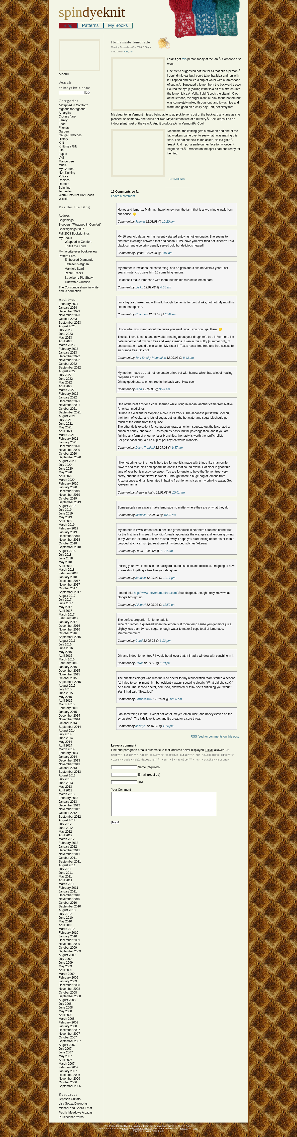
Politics (63, 176)
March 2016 (67, 659)
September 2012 (70, 816)
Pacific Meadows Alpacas (76, 1112)
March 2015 (67, 704)
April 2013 (65, 790)
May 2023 (65, 337)
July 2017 (65, 599)
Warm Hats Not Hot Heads (76, 195)
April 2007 (65, 1060)
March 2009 (67, 974)
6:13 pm (165, 640)
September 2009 (70, 951)
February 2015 (68, 708)
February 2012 (68, 843)
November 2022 (69, 360)
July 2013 (65, 779)
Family (63, 120)
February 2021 (68, 438)
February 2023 (68, 349)
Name (142, 767)
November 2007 (69, 1033)
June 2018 (66, 558)
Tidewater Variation (77, 282)
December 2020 (69, 446)
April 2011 (65, 880)
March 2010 (67, 929)
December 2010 (69, 895)
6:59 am (170, 314)
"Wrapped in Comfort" (73, 105)
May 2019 (65, 517)
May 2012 (65, 831)
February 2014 (68, 753)
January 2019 (68, 532)
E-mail (142, 774)
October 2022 (68, 364)
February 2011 (68, 887)
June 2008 (66, 1007)
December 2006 (69, 1075)
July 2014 (65, 734)
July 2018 (65, 554)
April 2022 (65, 386)
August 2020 (67, 461)
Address (64, 215)
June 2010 (66, 917)
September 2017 (70, 592)
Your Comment (121, 789)
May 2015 (65, 697)
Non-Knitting (67, 172)
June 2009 (66, 962)
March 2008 (67, 1018)
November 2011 (69, 854)
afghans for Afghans (72, 109)
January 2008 (68, 1026)
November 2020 (69, 450)
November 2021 (69, 405)
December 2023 (69, 311)
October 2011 (68, 858)
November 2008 (69, 989)
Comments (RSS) (142, 1128)
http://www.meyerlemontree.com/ (156, 593)
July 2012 (65, 824)
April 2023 (65, 341)
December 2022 (69, 356)
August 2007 (67, 1045)
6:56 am (165, 287)
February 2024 (68, 304)
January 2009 (68, 981)
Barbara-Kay (143, 699)
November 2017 (69, 584)
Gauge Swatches (70, 135)
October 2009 (68, 947)
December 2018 (69, 536)
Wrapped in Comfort (78, 242)
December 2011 (69, 850)
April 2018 (65, 566)
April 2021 (65, 431)
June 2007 (66, 1052)
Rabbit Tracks (74, 273)
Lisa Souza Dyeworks (73, 1103)
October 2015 (68, 678)
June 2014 (66, 738)
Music (63, 165)
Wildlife (64, 199)
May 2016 (65, 652)
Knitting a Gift (68, 146)
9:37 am (177, 447)
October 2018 (68, 543)
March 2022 (67, 390)
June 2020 (66, 468)
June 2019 (66, 513)
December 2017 (69, 581)
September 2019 (70, 502)
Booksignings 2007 (71, 229)
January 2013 (68, 801)
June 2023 (66, 334)
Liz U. (139, 287)
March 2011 (67, 884)
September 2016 (70, 637)
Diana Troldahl (145, 447)
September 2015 (70, 682)
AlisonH (140, 605)
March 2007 (67, 1063)
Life (61, 150)
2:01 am (167, 253)
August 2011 (67, 865)
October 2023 (68, 319)
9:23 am (164, 389)
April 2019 (65, 521)
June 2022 (66, 378)
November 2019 (69, 495)
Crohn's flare (67, 116)
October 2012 (68, 813)
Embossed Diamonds (79, 259)
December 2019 (69, 491)
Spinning (65, 187)
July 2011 (65, 869)
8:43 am (188, 358)
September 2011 (70, 861)
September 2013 (70, 771)
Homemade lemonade (130, 42)
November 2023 (69, 315)
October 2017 (68, 588)
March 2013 (67, 794)
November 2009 (69, 944)
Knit (61, 142)
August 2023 (67, 326)
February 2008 (68, 1022)
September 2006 (70, 1086)
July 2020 (65, 465)
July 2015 (65, 689)
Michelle (140, 515)
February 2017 (68, 618)
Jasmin (140, 221)
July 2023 (65, 330)
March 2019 (67, 524)
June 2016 (66, 648)
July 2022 (65, 375)
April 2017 (65, 611)
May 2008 (65, 1011)
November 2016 (69, 629)
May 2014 (65, 742)
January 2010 (68, 936)
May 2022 (65, 382)
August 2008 (67, 1000)
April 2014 (65, 745)
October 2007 (68, 1037)
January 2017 (68, 622)
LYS (61, 157)
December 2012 (69, 805)
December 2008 (69, 985)
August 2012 (67, 820)
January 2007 (68, 1071)
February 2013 (68, 798)
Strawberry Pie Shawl (79, 277)
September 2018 (70, 547)
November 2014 (69, 719)
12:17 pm (169, 578)
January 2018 (68, 577)
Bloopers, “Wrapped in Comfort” (80, 224)
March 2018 (67, 569)
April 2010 (65, 925)
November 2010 (69, 899)
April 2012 (65, 835)
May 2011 (65, 876)
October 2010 (68, 902)
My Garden (66, 169)
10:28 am (170, 515)
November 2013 (69, 764)
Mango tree (66, 161)
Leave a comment (123, 196)
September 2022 (70, 367)
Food (62, 124)
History (63, 139)
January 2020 (68, 487)
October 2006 (68, 1082)
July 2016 (65, 644)
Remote (64, 184)
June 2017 (66, 603)
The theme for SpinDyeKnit (118, 1126)
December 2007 (69, 1030)
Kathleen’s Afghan (77, 264)
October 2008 (68, 992)
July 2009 (65, 959)
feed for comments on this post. (215, 736)
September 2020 (70, 457)
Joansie (140, 578)
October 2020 (68, 453)
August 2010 (67, 910)
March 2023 (67, 345)
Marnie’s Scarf (74, 268)
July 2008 (65, 1004)
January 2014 (68, 756)
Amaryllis (65, 113)
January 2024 (68, 307)
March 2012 (67, 839)
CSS (195, 1128)
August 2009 (67, 955)
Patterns (90, 25)
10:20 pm (168, 221)
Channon (141, 314)
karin (138, 389)
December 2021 (69, 401)
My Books (118, 25)
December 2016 (69, 626)
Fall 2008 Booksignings (74, 233)
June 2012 (66, 828)
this (184, 59)
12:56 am (175, 699)
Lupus (63, 154)
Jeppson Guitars (70, 1099)
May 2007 (65, 1056)
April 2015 (65, 700)
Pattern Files (67, 256)
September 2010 (70, 906)
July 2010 (65, 914)
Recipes (64, 180)
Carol (139, 640)
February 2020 (68, 483)
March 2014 (67, 749)
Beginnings (66, 220)
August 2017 (67, 596)
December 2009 (69, 940)
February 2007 (68, 1067)
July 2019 (65, 509)
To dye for (65, 191)
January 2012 (68, 846)
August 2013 (67, 775)
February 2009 (68, 977)
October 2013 (68, 768)
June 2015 (66, 693)
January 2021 (68, 442)
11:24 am (166, 551)
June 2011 (66, 873)
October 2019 (68, 498)
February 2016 (68, 663)
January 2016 (68, 667)
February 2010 (68, 932)
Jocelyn (140, 726)
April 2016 (65, 655)
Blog (68, 25)
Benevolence (160, 1126)
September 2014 (70, 727)
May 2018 (65, 562)
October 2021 (68, 408)
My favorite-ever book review (78, 251)
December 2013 (69, 760)
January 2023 (68, 352)
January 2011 (68, 891)
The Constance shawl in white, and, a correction (79, 289)
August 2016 (67, 640)
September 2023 (70, 322)
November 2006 (69, 1078)
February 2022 (68, 393)
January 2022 (68, 397)
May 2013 (65, 786)
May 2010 (65, 921)
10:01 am (178, 492)
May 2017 (65, 607)
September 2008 (70, 996)
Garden (64, 131)
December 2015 (69, 670)
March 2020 (67, 480)
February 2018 (68, 573)
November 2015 (69, 674)
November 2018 (69, 539)
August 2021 (67, 416)
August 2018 (67, 551)
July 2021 (65, 420)
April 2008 (65, 1015)
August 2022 (67, 371)
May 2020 (65, 472)
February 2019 (68, 528)
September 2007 (70, 1041)
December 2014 (69, 715)
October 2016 (68, 633)
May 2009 (65, 966)
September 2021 (70, 412)
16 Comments (177, 179)
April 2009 (65, 970)
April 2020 (65, 476)
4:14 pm (168, 726)
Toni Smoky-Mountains (150, 358)
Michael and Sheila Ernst (75, 1108)
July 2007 (65, 1048)
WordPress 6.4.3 (154, 1131)
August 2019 (67, 506)
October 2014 (68, 723)
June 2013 (66, 783)
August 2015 (67, 685)
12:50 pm (169, 605)
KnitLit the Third (75, 246)
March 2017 (67, 614)
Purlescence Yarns (71, 1117)
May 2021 (65, 427)
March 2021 (67, 435)
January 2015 (68, 712)
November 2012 (69, 809)
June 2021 (66, 423)
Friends (64, 127)
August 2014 (67, 730)
